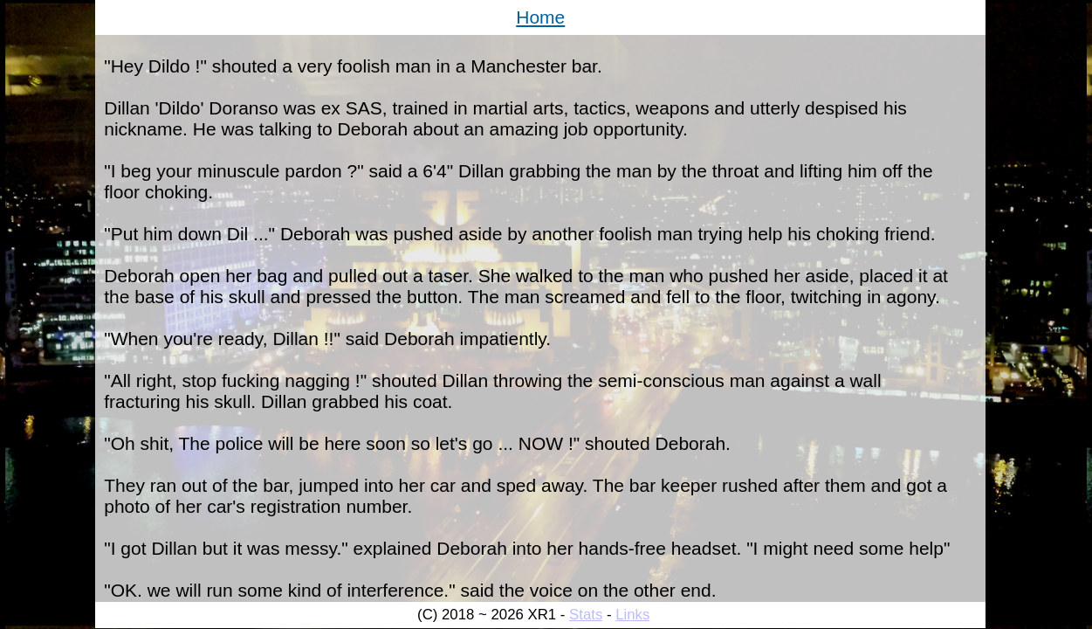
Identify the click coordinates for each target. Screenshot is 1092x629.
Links (632, 614)
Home (540, 17)
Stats (585, 614)
